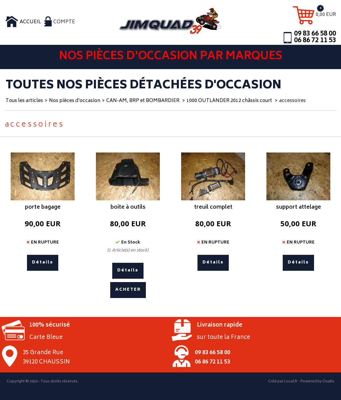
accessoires (292, 101)
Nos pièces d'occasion (74, 101)
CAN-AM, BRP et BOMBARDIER (143, 101)
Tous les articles (24, 101)
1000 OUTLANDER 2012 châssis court (229, 101)
